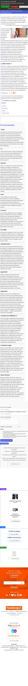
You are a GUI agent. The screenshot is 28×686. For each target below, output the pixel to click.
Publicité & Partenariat (21, 611)
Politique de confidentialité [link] (14, 8)
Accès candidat (13, 534)
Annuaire (14, 555)
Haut (16, 648)
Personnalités (4, 108)
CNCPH (10, 87)
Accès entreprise (13, 541)
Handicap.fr (13, 647)
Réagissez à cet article (10, 100)
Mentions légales (11, 613)
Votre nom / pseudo (5, 407)
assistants (13, 435)
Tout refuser (14, 7)
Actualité (3, 106)
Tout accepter (5, 7)
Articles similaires (5, 113)
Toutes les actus (13, 464)
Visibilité (2, 427)
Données (20, 613)
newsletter (14, 575)
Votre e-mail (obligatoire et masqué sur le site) (12, 411)
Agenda (14, 552)
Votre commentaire (5, 417)
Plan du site (4, 611)
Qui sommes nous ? (15, 615)
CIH (17, 41)
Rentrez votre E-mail (14, 580)
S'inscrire (14, 587)
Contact (11, 611)
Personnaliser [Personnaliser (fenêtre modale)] (23, 7)
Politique (3, 110)
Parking (14, 553)
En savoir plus (14, 558)
